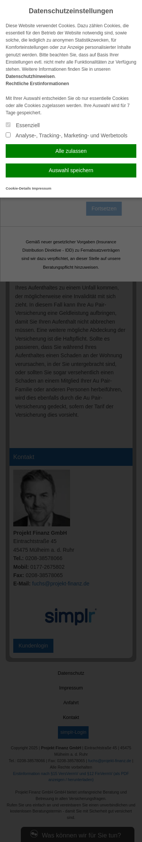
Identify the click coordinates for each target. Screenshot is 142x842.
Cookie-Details (18, 188)
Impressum (41, 188)
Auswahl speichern (71, 170)
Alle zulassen (71, 151)
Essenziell (23, 125)
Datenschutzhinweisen (30, 76)
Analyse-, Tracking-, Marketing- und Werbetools (67, 135)
